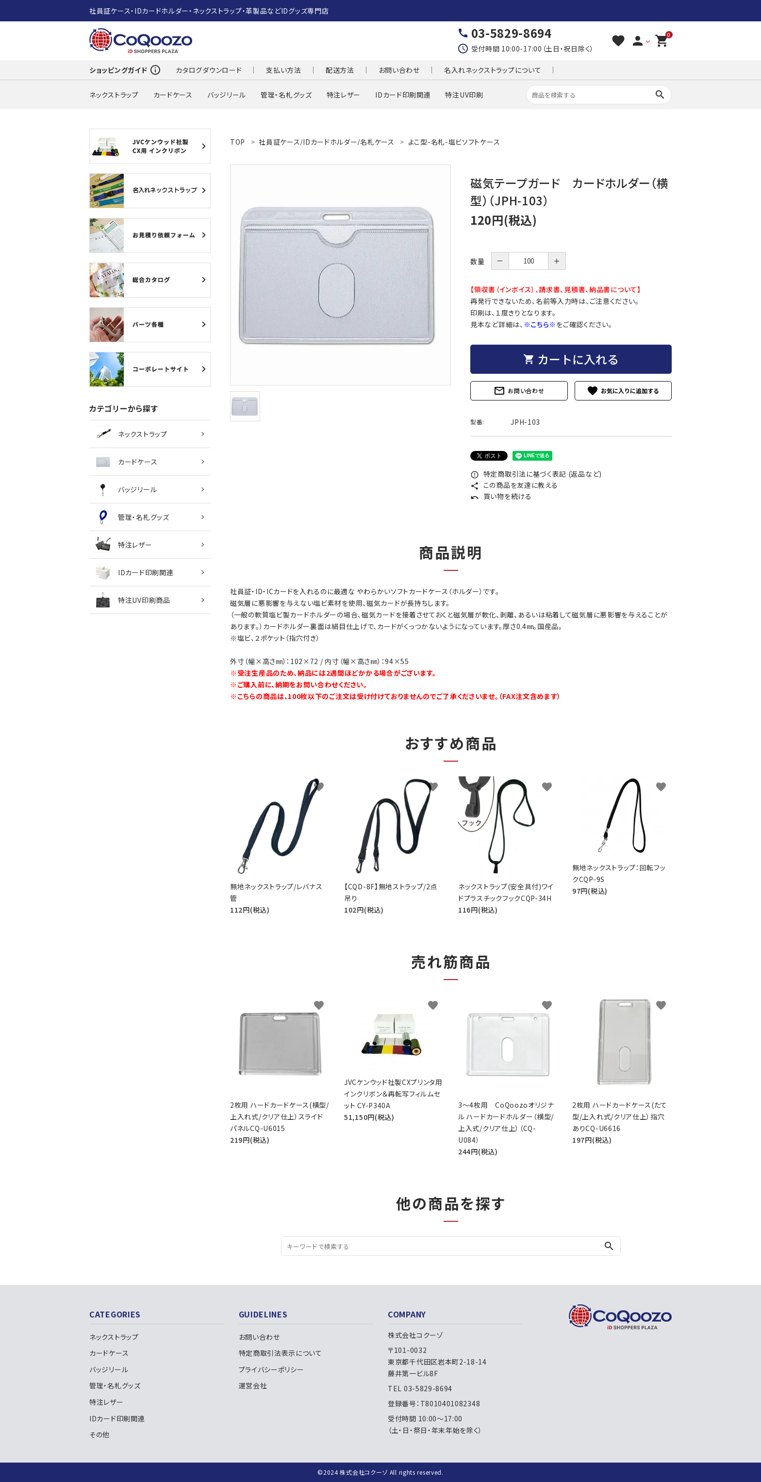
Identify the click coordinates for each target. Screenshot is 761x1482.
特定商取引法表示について (280, 1353)
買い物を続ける (501, 496)
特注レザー (344, 95)
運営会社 (253, 1385)
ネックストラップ (114, 95)
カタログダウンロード (209, 70)
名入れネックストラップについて (493, 70)
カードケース (173, 95)
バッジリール (226, 95)
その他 (99, 1434)
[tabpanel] (340, 275)
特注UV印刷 (464, 95)
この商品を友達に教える (514, 485)
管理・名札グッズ (286, 95)
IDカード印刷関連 (402, 95)
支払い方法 (283, 70)
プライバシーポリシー (271, 1369)
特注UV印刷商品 (132, 600)
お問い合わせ (399, 70)
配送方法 (340, 70)
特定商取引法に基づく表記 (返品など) (536, 474)
